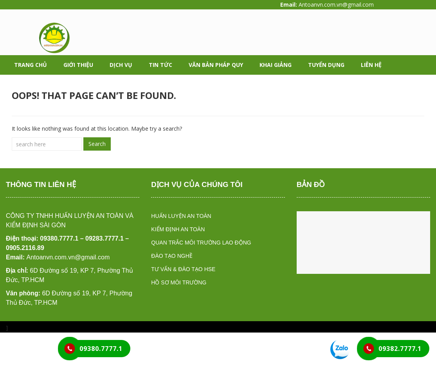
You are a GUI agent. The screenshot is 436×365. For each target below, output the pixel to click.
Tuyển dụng (326, 64)
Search (97, 143)
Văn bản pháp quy (216, 64)
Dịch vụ (121, 64)
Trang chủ (30, 64)
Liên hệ (371, 64)
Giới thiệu (78, 64)
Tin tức (160, 64)
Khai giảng (275, 64)
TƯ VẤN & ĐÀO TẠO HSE (183, 269)
